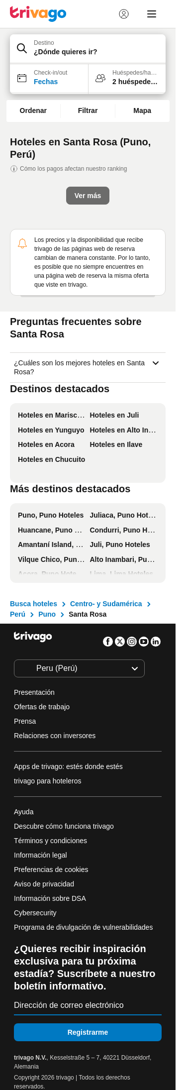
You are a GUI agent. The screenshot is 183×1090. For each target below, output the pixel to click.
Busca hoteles (33, 604)
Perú (17, 614)
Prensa (25, 721)
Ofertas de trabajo (42, 707)
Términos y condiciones (50, 841)
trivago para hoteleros (47, 781)
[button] (88, 49)
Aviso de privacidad (44, 884)
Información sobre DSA (50, 898)
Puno (47, 614)
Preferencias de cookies (52, 869)
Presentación (34, 692)
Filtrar (88, 110)
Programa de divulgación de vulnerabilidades (83, 927)
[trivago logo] (38, 14)
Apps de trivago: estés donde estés (68, 766)
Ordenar (33, 110)
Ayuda (23, 812)
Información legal (40, 855)
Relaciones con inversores (54, 736)
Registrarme (88, 1032)
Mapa (142, 110)
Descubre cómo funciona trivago (64, 826)
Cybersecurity (35, 913)
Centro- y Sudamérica (106, 604)
